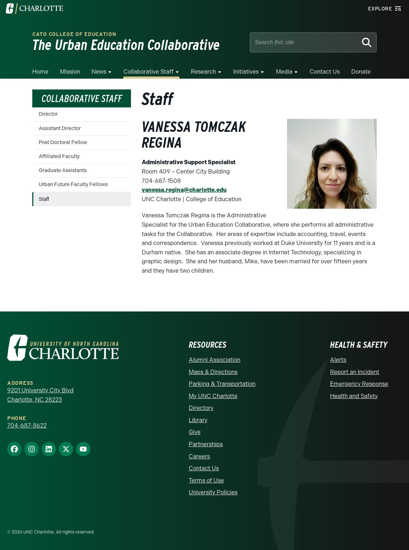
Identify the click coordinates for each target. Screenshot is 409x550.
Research (203, 71)
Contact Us (325, 71)
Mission (70, 71)
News (98, 71)
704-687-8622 (27, 425)
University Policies (213, 492)
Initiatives (246, 71)
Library (198, 420)
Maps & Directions (213, 372)
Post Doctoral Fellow (63, 142)
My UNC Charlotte (213, 396)
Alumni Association (214, 359)
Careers (199, 456)
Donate (361, 71)
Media (284, 71)
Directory (201, 408)
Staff (44, 199)
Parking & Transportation (222, 383)
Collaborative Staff (148, 71)
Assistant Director (60, 128)
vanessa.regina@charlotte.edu (184, 189)
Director (48, 114)
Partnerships (206, 444)
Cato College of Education (74, 34)
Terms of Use (206, 480)
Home (40, 71)
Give (195, 432)
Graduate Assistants (62, 170)
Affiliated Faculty (59, 156)
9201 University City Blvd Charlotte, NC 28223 (40, 395)
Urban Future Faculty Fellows (73, 184)
